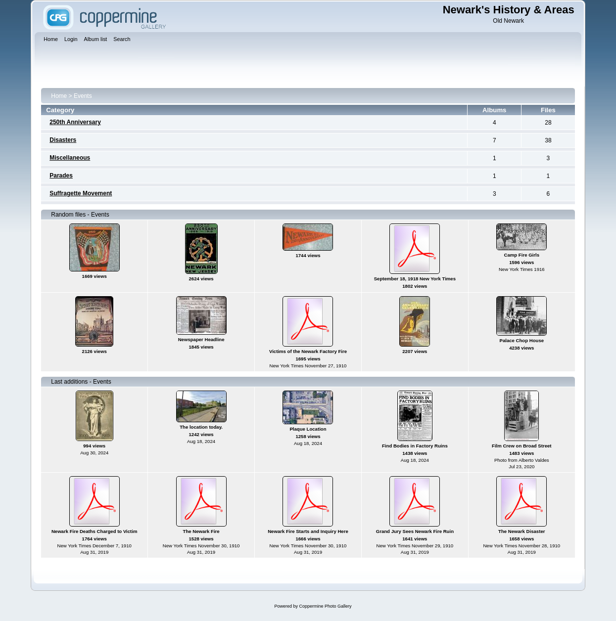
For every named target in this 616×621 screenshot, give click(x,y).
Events (83, 95)
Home (59, 95)
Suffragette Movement (80, 193)
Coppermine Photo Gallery (325, 606)
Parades (61, 175)
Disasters (62, 139)
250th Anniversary (75, 122)
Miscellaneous (69, 157)
